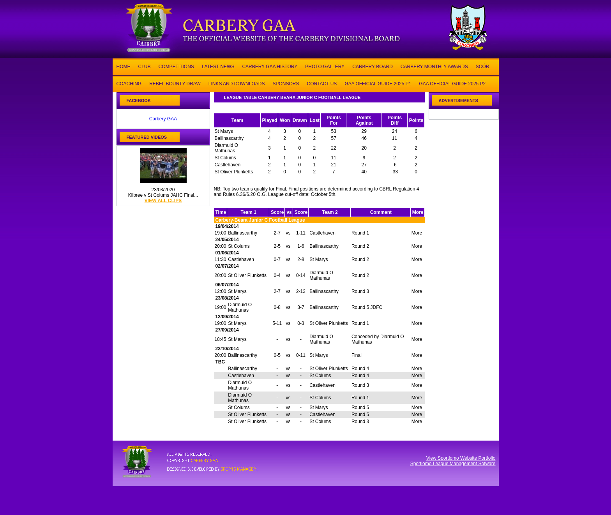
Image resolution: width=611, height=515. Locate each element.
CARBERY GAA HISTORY (269, 66)
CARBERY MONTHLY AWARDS (434, 66)
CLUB (144, 66)
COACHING (129, 83)
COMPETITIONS (176, 66)
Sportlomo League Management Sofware (453, 463)
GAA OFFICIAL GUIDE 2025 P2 (452, 83)
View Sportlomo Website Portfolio (461, 458)
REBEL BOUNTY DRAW (175, 83)
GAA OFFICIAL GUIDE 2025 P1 (377, 83)
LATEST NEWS (218, 66)
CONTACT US (322, 83)
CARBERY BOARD (372, 66)
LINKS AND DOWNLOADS (236, 83)
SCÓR (482, 66)
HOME (124, 66)
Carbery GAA (163, 119)
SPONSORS (285, 83)
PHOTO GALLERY (324, 66)
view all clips (163, 200)
